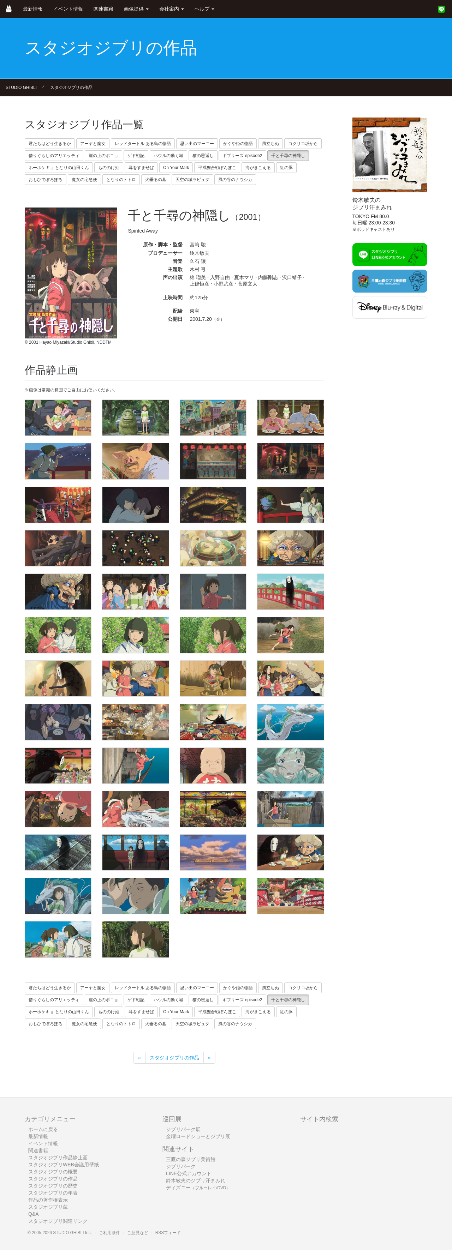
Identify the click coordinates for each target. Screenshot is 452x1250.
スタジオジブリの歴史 (53, 1186)
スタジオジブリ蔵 (48, 1207)
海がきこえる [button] (258, 167)
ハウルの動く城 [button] (168, 155)
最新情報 (33, 9)
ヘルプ (204, 9)
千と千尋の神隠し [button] (288, 155)
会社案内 (171, 9)
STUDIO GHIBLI (21, 87)
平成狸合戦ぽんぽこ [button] (217, 167)
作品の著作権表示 (48, 1200)
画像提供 (136, 9)
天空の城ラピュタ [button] (192, 179)
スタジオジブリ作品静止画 (58, 1157)
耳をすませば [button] (141, 167)
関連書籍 (103, 9)
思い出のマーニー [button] (197, 143)
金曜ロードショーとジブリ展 (198, 1136)
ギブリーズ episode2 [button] (242, 155)
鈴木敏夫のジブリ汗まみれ (195, 1180)
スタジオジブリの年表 (53, 1193)
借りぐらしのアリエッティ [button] (54, 155)
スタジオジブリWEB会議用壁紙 (63, 1164)
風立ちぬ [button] (270, 143)
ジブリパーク (181, 1166)
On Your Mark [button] (176, 167)
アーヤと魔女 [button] (93, 143)
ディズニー (198, 1187)
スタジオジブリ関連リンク (58, 1221)
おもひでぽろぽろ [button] (46, 179)
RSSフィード (168, 1232)
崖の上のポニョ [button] (103, 155)
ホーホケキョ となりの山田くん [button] (59, 167)
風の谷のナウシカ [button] (235, 179)
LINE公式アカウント (189, 1173)
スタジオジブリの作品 (71, 87)
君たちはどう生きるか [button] (50, 143)
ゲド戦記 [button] (135, 155)
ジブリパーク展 (183, 1129)
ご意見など (137, 1232)
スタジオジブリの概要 (53, 1171)
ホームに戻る (43, 1129)
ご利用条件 (109, 1232)
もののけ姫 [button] (108, 167)
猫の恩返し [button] (203, 155)
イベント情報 (68, 9)
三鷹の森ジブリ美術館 (190, 1159)
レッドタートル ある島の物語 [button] (143, 143)
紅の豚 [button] (286, 167)
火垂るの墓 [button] (155, 179)
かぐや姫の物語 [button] (238, 143)
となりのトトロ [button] (121, 179)
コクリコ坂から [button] (303, 143)
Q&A (33, 1214)
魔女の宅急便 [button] (84, 179)
